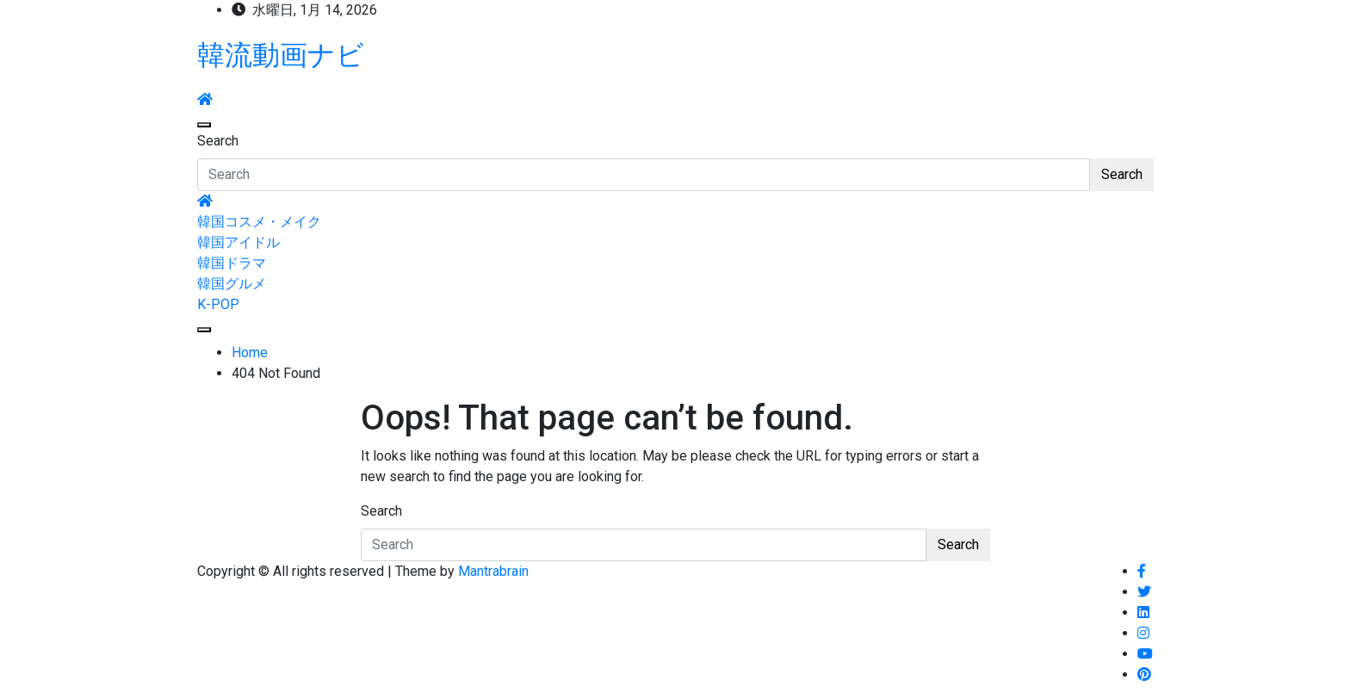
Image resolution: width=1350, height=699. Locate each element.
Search (217, 141)
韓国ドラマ (231, 263)
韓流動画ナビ (280, 55)
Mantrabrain (493, 571)
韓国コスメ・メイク (259, 221)
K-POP (218, 304)
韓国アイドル (238, 242)
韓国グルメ (231, 283)
